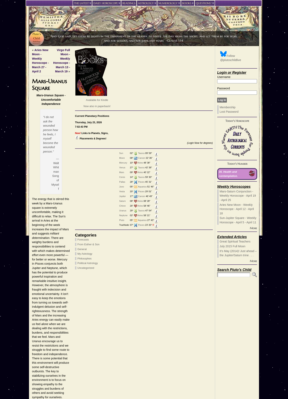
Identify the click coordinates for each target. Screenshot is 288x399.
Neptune (35, 215)
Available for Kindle (53, 100)
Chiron (34, 206)
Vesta (34, 191)
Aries (52, 163)
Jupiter (34, 196)
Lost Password (229, 111)
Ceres (34, 177)
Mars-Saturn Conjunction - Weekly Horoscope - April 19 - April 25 (238, 196)
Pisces (53, 182)
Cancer (53, 158)
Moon (34, 158)
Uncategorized (41, 267)
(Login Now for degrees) (58, 143)
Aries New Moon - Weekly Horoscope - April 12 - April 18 (237, 209)
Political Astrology (43, 263)
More (253, 228)
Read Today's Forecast (136, 250)
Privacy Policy (143, 376)
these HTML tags (109, 321)
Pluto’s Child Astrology (141, 372)
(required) (144, 328)
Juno (33, 186)
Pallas (34, 182)
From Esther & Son (44, 244)
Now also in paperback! (52, 106)
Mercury (35, 163)
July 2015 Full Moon (232, 246)
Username (223, 77)
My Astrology (40, 253)
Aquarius (54, 186)
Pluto (33, 220)
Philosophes (40, 258)
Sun (33, 153)
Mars (33, 172)
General (38, 249)
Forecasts (39, 239)
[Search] (233, 274)
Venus (34, 167)
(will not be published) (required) (159, 333)
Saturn (34, 201)
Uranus (34, 210)
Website (139, 339)
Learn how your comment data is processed (157, 361)
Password (223, 88)
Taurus (53, 153)
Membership (227, 107)
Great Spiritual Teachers (235, 241)
